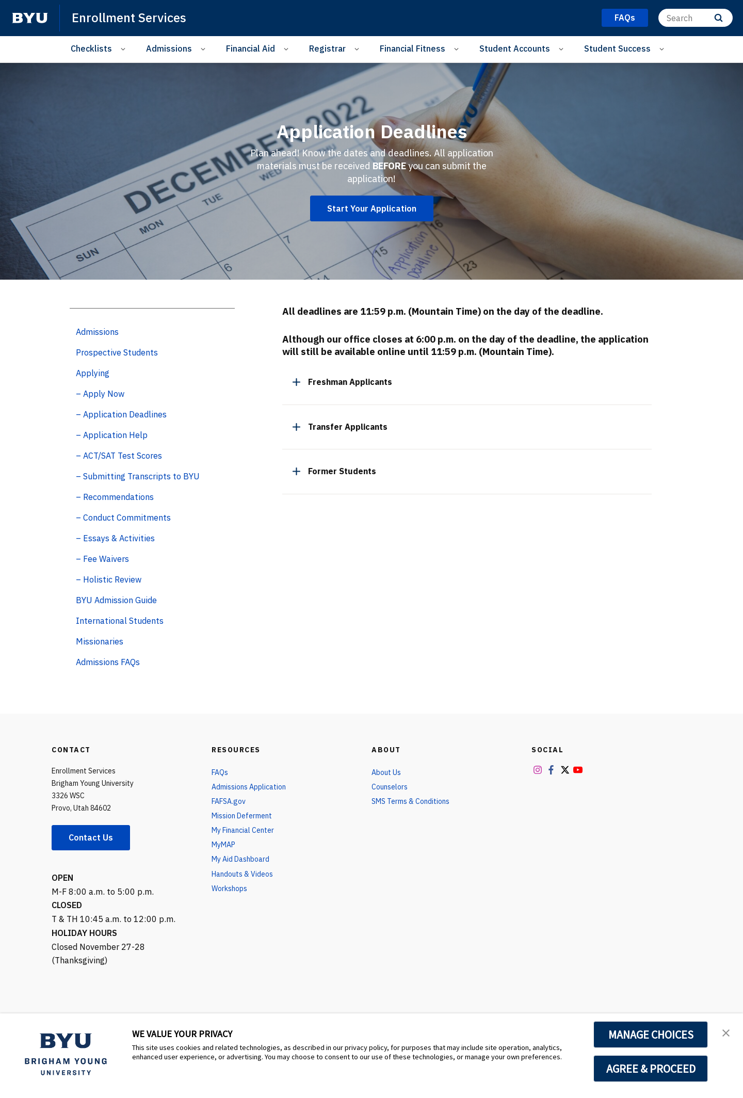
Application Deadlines (372, 131)
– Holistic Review (108, 579)
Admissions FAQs (108, 662)
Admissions (169, 48)
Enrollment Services (129, 17)
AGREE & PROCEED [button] (651, 1068)
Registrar (327, 48)
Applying (92, 373)
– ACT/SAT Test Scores (119, 455)
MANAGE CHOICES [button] (650, 1034)
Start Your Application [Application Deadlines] (371, 208)
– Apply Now (100, 394)
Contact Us (91, 837)
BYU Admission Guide (116, 600)
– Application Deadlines (121, 414)
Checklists (91, 48)
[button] (726, 1032)
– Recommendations (115, 497)
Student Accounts (514, 48)
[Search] (695, 18)
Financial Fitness (412, 48)
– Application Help (112, 435)
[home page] (30, 18)
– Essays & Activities (115, 538)
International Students (120, 621)
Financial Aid (250, 48)
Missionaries (99, 641)
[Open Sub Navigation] (124, 49)
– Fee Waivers (102, 559)
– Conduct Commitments (123, 517)
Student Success (617, 48)
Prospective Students (117, 352)
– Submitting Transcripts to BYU (138, 476)
